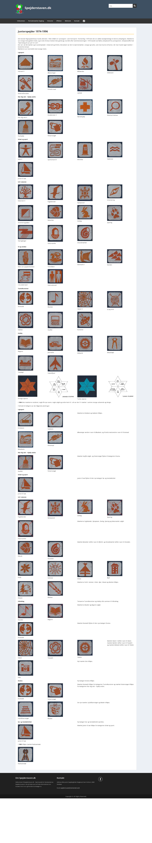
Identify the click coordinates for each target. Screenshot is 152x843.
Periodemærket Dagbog (36, 21)
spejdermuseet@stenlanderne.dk (70, 788)
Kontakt (76, 21)
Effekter (59, 21)
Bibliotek (68, 21)
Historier (50, 21)
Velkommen (21, 21)
